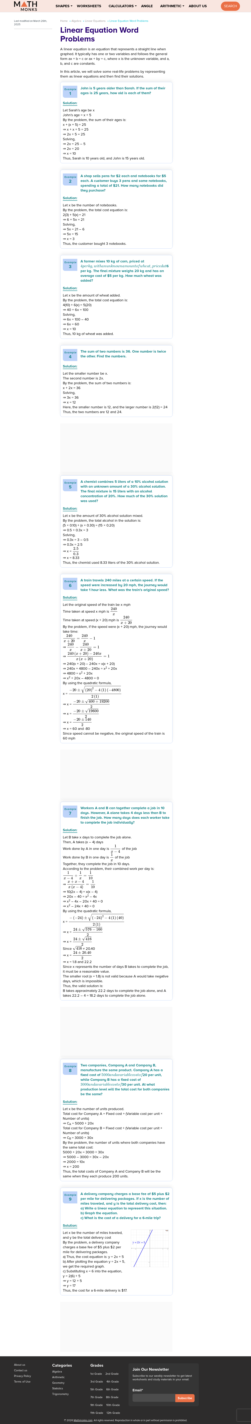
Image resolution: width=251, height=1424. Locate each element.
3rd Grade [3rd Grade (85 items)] (96, 1381)
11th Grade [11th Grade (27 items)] (96, 1413)
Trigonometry (60, 1394)
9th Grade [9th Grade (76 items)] (96, 1405)
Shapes (62, 6)
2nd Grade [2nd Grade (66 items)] (112, 1374)
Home (64, 21)
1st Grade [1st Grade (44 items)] (96, 1374)
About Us (198, 6)
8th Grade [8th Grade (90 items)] (112, 1397)
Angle (147, 6)
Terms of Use (22, 1381)
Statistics (57, 1388)
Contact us (20, 1370)
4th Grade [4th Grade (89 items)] (112, 1381)
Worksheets (89, 6)
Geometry (58, 1383)
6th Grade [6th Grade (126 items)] (112, 1389)
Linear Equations (95, 21)
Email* (154, 1395)
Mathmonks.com (83, 1420)
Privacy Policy (22, 1376)
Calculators (121, 6)
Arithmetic (170, 6)
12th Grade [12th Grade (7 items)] (113, 1413)
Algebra (76, 21)
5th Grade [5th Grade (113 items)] (96, 1389)
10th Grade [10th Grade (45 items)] (113, 1405)
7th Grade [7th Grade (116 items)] (96, 1397)
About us (19, 1365)
